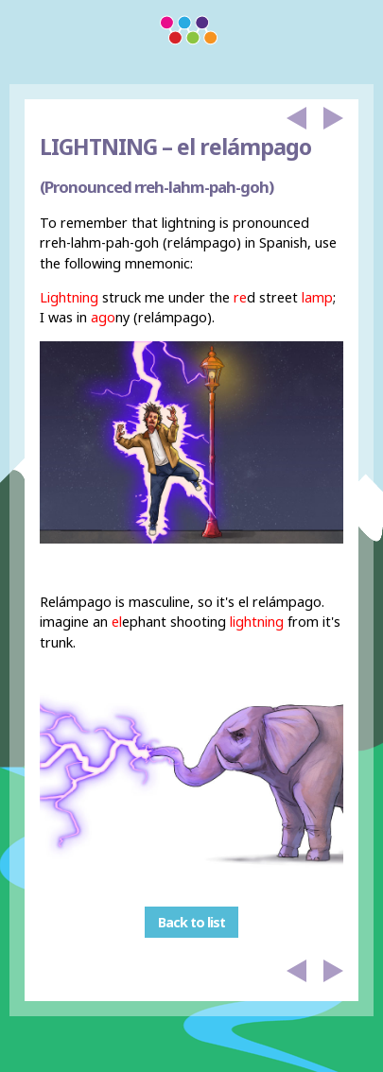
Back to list (191, 922)
